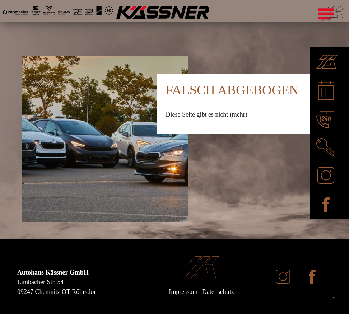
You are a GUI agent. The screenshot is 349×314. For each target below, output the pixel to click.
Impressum (183, 291)
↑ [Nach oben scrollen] (334, 299)
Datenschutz (218, 291)
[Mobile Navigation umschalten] (344, 12)
